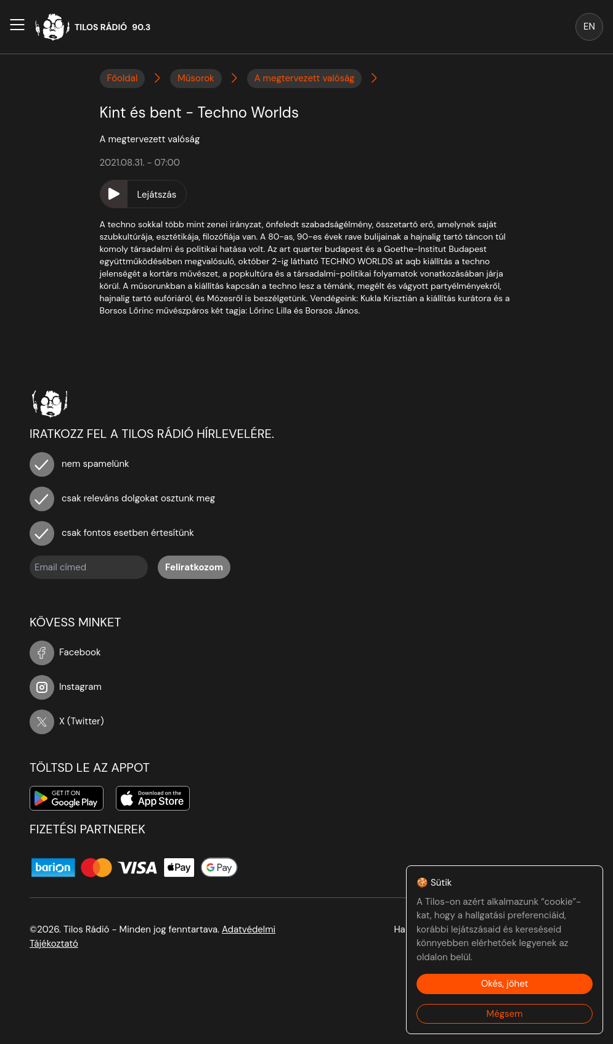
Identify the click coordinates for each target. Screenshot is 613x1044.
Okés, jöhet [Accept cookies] (505, 983)
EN (589, 26)
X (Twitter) (67, 721)
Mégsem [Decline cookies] (505, 1014)
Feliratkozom (194, 567)
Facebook (65, 652)
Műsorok (195, 78)
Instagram (66, 687)
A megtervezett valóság (304, 78)
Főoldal (122, 78)
